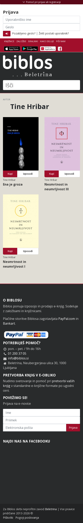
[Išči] (41, 85)
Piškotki (8, 517)
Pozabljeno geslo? (23, 33)
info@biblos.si (18, 358)
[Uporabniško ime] (41, 19)
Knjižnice (9, 41)
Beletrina (51, 509)
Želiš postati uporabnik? (54, 33)
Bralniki (33, 41)
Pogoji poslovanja (27, 517)
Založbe (21, 41)
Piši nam (60, 41)
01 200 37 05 (17, 353)
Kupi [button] (10, 173)
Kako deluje (47, 41)
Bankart (9, 323)
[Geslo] (41, 27)
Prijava (73, 427)
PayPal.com (66, 318)
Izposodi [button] (28, 173)
